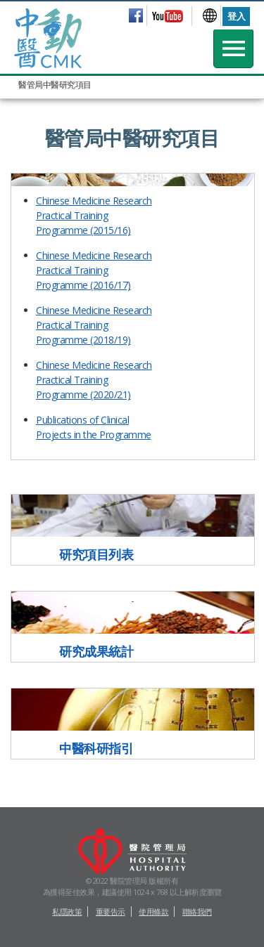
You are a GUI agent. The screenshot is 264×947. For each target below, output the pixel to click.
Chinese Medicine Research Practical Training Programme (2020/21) (94, 379)
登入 (236, 16)
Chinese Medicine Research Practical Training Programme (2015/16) (94, 215)
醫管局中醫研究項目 (55, 85)
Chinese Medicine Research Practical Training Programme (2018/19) (94, 324)
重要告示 (110, 911)
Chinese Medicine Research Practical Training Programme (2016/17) (94, 270)
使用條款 (153, 911)
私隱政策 (67, 911)
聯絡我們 (197, 911)
